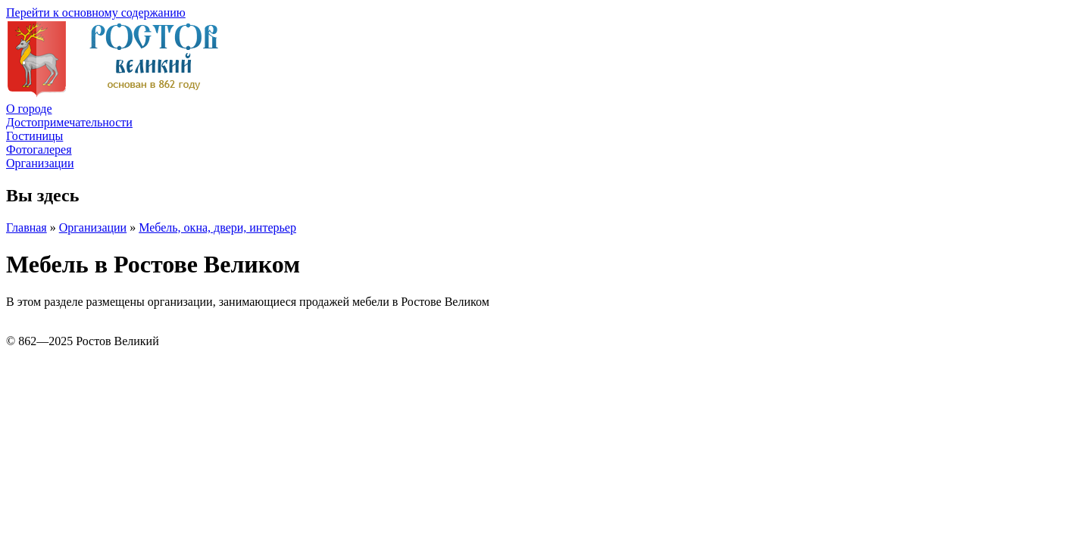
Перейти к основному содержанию (96, 12)
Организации (39, 163)
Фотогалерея (39, 149)
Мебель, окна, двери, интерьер (217, 227)
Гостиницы (34, 135)
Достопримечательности (69, 122)
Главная (26, 227)
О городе (29, 108)
